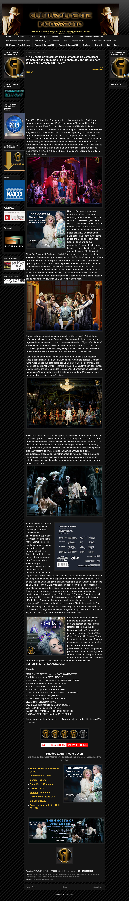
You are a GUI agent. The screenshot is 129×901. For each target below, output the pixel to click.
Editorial (98, 45)
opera (35, 877)
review (50, 877)
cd (32, 874)
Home (8, 37)
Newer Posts (31, 887)
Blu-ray (31, 37)
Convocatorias (68, 37)
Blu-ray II (43, 37)
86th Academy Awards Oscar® (47, 41)
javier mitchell (68, 874)
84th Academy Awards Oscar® (104, 41)
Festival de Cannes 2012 (68, 45)
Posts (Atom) (69, 895)
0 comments (71, 871)
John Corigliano (79, 874)
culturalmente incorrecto (47, 874)
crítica (36, 874)
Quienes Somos (113, 45)
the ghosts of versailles (60, 877)
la (85, 874)
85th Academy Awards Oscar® (75, 41)
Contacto (86, 45)
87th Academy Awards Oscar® (18, 41)
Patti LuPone (42, 877)
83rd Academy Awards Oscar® (18, 45)
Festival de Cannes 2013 (44, 45)
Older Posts (98, 887)
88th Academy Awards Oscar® (91, 37)
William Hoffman (74, 877)
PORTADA (20, 37)
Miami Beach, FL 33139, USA (43, 879)
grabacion (59, 874)
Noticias (55, 37)
